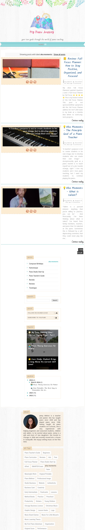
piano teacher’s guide (36, 189)
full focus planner (31, 376)
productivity (29, 415)
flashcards (44, 406)
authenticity (51, 397)
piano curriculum (31, 372)
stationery (44, 470)
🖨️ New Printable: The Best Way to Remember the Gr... (44, 303)
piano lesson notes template (47, 452)
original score (29, 443)
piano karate (29, 452)
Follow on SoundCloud (43, 226)
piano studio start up (36, 185)
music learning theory (32, 434)
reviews (32, 197)
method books (30, 411)
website (41, 397)
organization (49, 438)
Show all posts (59, 58)
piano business (47, 447)
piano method (29, 393)
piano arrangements (32, 447)
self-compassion (46, 465)
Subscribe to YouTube (43, 231)
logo (52, 425)
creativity (41, 402)
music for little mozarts (50, 429)
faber (48, 384)
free (55, 372)
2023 (31, 306)
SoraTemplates (37, 510)
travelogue (33, 201)
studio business (30, 397)
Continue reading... (78, 89)
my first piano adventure (33, 438)
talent (53, 470)
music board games (32, 429)
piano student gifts (31, 456)
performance (41, 443)
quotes (27, 465)
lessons (54, 406)
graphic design (30, 425)
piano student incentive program (36, 461)
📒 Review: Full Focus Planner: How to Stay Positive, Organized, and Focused (57, 64)
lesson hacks (43, 425)
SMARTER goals (37, 381)
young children (49, 415)
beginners (46, 367)
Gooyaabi (59, 510)
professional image (44, 393)
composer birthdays (36, 177)
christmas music (52, 420)
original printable (45, 388)
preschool (49, 411)
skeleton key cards (31, 470)
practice (40, 411)
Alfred (27, 381)
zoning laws (35, 475)
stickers (39, 415)
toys (26, 475)
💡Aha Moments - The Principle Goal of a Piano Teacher (57, 97)
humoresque (33, 181)
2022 (31, 309)
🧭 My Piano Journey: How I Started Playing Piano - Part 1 (41, 247)
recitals (32, 193)
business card (30, 402)
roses (35, 465)
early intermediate (31, 406)
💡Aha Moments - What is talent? (57, 129)
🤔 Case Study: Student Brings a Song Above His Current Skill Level (42, 276)
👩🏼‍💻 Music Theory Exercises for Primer (42, 261)
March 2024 (36, 296)
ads (49, 372)
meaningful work (30, 388)
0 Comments (71, 70)
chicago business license (34, 420)
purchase (53, 461)
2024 (31, 294)
